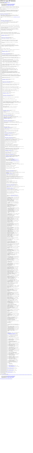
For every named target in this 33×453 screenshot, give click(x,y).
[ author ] (13, 5)
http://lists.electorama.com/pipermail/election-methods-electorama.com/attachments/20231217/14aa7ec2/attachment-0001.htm (17, 448)
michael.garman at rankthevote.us (4, 15)
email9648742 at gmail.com (7, 2)
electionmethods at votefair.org (14, 233)
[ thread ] (9, 5)
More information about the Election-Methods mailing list (6, 452)
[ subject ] (11, 5)
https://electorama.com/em (12, 438)
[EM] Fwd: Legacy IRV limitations (10, 4)
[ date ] (7, 5)
